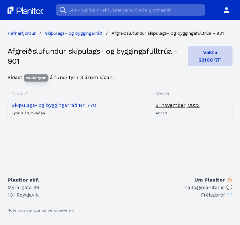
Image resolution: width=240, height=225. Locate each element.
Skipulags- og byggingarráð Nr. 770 (54, 105)
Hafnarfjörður (22, 33)
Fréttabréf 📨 (216, 195)
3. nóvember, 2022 (178, 105)
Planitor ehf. (23, 180)
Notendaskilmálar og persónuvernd (41, 210)
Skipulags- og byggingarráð (73, 33)
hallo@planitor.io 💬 (208, 187)
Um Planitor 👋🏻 (213, 180)
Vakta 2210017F (210, 56)
